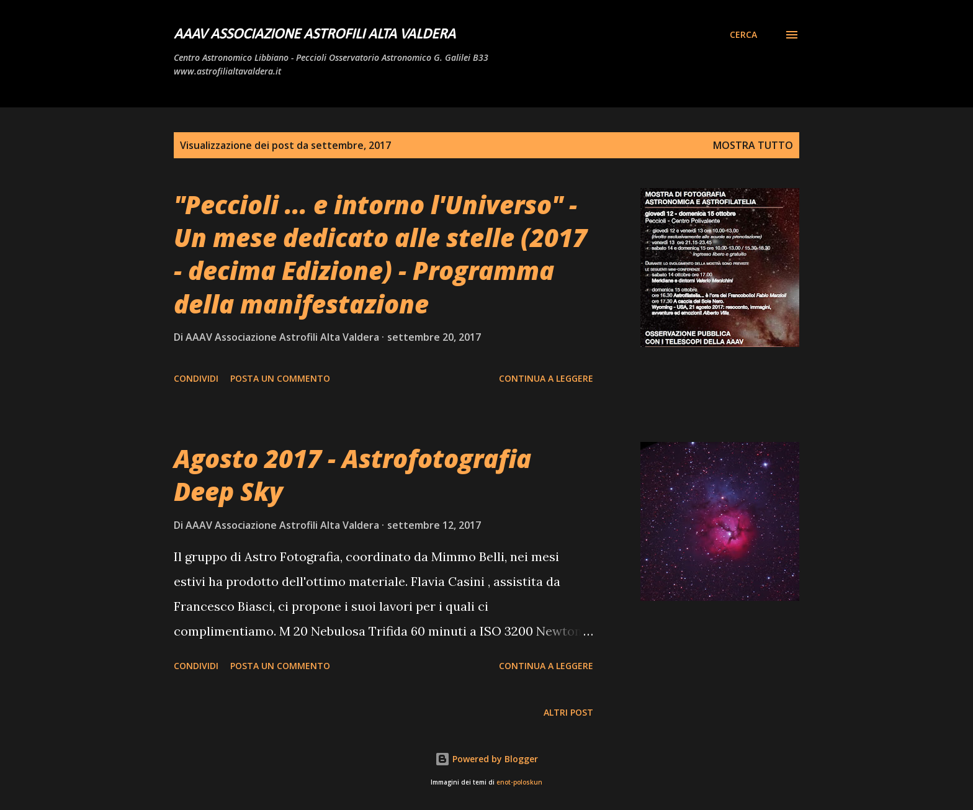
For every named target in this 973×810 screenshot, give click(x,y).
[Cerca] (743, 34)
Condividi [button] (196, 378)
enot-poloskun (519, 782)
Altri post (568, 712)
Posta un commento (280, 378)
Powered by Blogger (486, 759)
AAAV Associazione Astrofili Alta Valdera (314, 34)
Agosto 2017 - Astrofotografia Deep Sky (352, 474)
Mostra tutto (753, 145)
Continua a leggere (546, 378)
